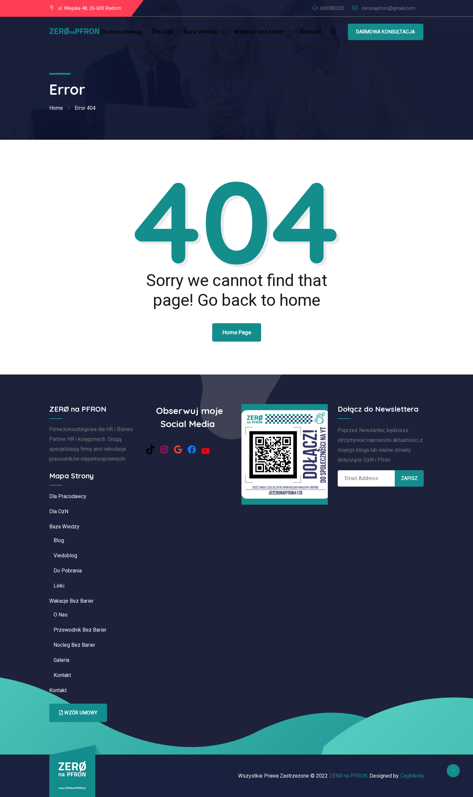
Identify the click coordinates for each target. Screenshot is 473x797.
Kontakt (311, 31)
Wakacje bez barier (259, 31)
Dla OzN (162, 31)
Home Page (236, 332)
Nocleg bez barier (74, 645)
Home (56, 108)
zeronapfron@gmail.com (388, 8)
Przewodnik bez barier (80, 630)
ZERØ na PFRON (348, 776)
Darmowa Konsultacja (385, 32)
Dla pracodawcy (121, 31)
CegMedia (412, 776)
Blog (59, 540)
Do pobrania (68, 571)
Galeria (61, 660)
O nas (61, 615)
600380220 (332, 8)
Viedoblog (65, 555)
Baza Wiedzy (200, 31)
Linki (59, 586)
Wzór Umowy (78, 713)
